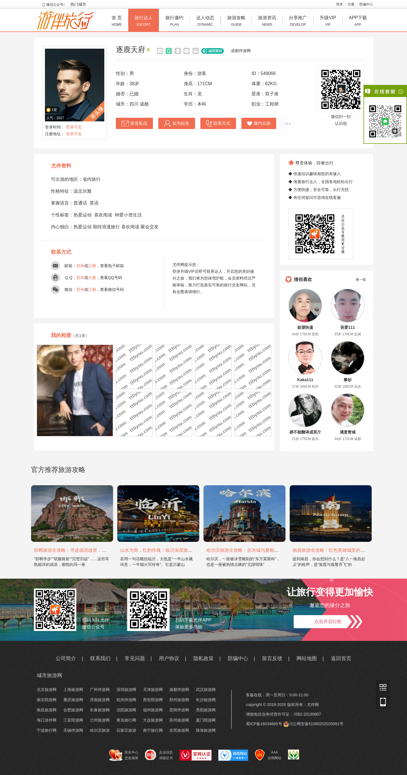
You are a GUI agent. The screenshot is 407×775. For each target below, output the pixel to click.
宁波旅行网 (47, 730)
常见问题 (135, 658)
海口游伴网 (47, 720)
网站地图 (306, 658)
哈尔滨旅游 (100, 730)
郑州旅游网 (179, 699)
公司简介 (66, 658)
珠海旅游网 (206, 730)
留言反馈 (272, 658)
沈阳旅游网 (126, 710)
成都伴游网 (241, 50)
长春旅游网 (100, 710)
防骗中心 (366, 4)
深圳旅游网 (126, 689)
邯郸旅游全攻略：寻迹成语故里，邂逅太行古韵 (81, 550)
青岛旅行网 (126, 720)
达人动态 (205, 21)
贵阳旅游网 (206, 710)
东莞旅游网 (179, 730)
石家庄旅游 (126, 730)
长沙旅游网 (206, 699)
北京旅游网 (47, 689)
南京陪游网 (47, 699)
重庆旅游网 (73, 699)
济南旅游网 (100, 699)
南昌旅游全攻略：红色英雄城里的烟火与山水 (338, 550)
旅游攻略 (236, 21)
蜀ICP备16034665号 (264, 724)
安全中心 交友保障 (123, 755)
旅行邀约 (174, 21)
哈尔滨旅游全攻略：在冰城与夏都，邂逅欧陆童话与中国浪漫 (267, 550)
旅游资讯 (267, 21)
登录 (339, 4)
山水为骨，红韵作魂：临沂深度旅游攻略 (161, 550)
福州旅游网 (153, 710)
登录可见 (74, 127)
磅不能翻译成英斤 (305, 432)
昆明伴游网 (179, 710)
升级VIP (328, 21)
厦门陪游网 (206, 720)
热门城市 (78, 4)
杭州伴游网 (126, 699)
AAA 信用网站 (268, 755)
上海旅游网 (73, 689)
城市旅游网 (49, 675)
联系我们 (100, 658)
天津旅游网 (153, 689)
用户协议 (169, 658)
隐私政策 (203, 658)
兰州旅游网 (100, 720)
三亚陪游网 (73, 720)
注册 (351, 4)
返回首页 (341, 658)
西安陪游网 (153, 699)
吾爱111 (347, 327)
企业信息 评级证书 (159, 755)
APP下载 (358, 21)
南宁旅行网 (153, 730)
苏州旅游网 (179, 720)
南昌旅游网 (47, 710)
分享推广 (298, 21)
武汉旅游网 (206, 689)
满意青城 (348, 432)
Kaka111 (305, 379)
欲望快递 (305, 327)
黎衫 (348, 379)
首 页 (117, 21)
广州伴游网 (100, 689)
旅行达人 (144, 21)
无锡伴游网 (73, 730)
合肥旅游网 (73, 710)
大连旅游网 (153, 720)
